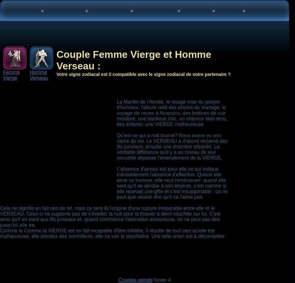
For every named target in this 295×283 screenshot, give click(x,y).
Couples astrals (135, 280)
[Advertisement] (58, 149)
